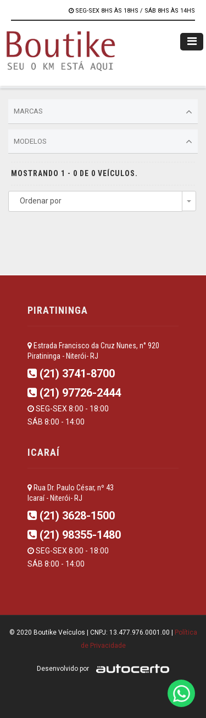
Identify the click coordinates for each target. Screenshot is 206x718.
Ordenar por (41, 200)
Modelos (103, 141)
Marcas (103, 112)
